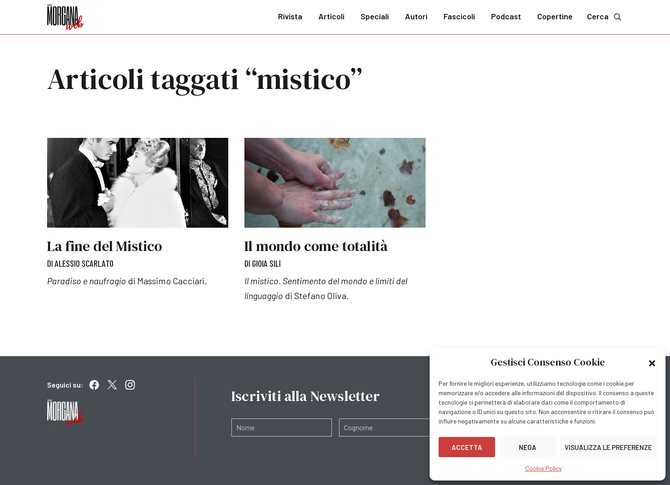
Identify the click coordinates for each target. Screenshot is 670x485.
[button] (652, 362)
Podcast (506, 16)
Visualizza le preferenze (608, 447)
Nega (527, 447)
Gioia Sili (266, 263)
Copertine (555, 16)
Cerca (605, 16)
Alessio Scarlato (84, 263)
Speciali (375, 16)
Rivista (290, 16)
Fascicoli (459, 16)
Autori (416, 16)
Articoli (331, 16)
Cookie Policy (543, 468)
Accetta (467, 447)
